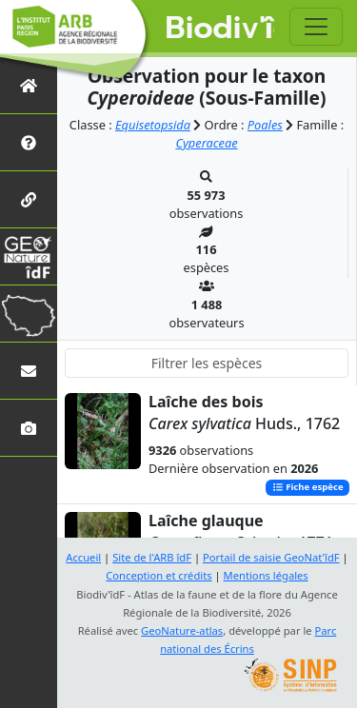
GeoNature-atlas (182, 630)
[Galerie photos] (28, 428)
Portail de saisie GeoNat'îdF (271, 557)
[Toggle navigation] (316, 27)
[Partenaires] (28, 199)
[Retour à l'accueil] (28, 85)
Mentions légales (266, 575)
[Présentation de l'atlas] (28, 142)
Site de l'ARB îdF (151, 557)
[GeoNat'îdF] (28, 256)
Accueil (83, 557)
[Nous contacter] (28, 371)
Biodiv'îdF (220, 29)
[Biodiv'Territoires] (28, 313)
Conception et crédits (158, 575)
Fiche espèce (308, 488)
